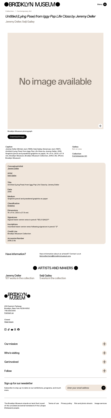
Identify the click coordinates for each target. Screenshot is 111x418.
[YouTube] (12, 329)
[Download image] (17, 137)
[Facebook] (18, 329)
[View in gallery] (100, 126)
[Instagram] (5, 329)
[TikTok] (9, 329)
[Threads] (15, 329)
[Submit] (103, 388)
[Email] (83, 387)
